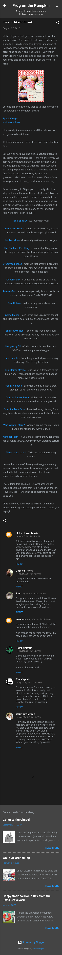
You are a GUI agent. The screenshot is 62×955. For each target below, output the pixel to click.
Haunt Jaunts (11, 358)
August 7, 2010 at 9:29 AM (29, 574)
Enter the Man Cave (14, 409)
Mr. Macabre (12, 240)
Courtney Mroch (25, 714)
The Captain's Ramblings (17, 248)
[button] (57, 23)
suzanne (21, 619)
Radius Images (38, 949)
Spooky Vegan (10, 118)
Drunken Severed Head (18, 397)
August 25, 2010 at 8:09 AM (29, 717)
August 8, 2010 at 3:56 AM (39, 619)
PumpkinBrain (10, 291)
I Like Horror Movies (15, 370)
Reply (19, 564)
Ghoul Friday (13, 279)
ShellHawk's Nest (15, 330)
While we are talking (16, 858)
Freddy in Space (13, 385)
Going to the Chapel (16, 819)
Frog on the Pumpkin (31, 5)
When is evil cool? (16, 452)
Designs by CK (13, 346)
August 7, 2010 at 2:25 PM (34, 593)
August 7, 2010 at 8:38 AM (29, 536)
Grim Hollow (14, 303)
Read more (52, 847)
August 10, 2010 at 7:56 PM (29, 682)
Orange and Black (13, 228)
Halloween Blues (12, 122)
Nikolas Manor (11, 315)
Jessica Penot (24, 570)
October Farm (10, 436)
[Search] (57, 7)
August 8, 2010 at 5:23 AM (29, 651)
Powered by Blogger (31, 942)
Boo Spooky (20, 220)
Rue (18, 593)
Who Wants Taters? (14, 425)
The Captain (23, 679)
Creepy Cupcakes (12, 263)
